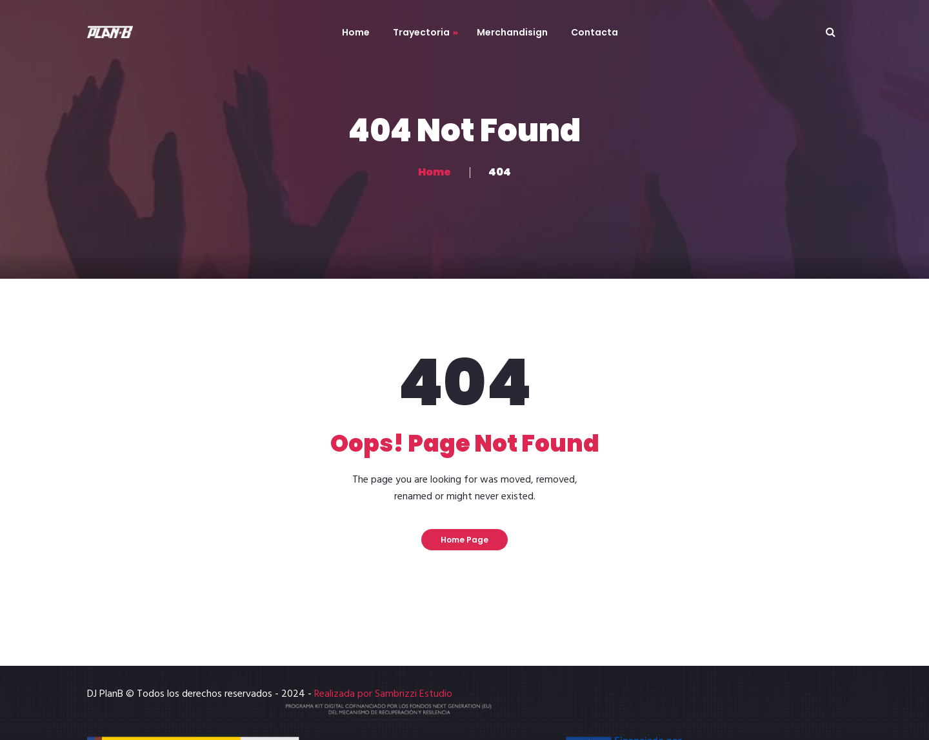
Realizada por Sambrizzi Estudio (383, 694)
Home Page (464, 539)
